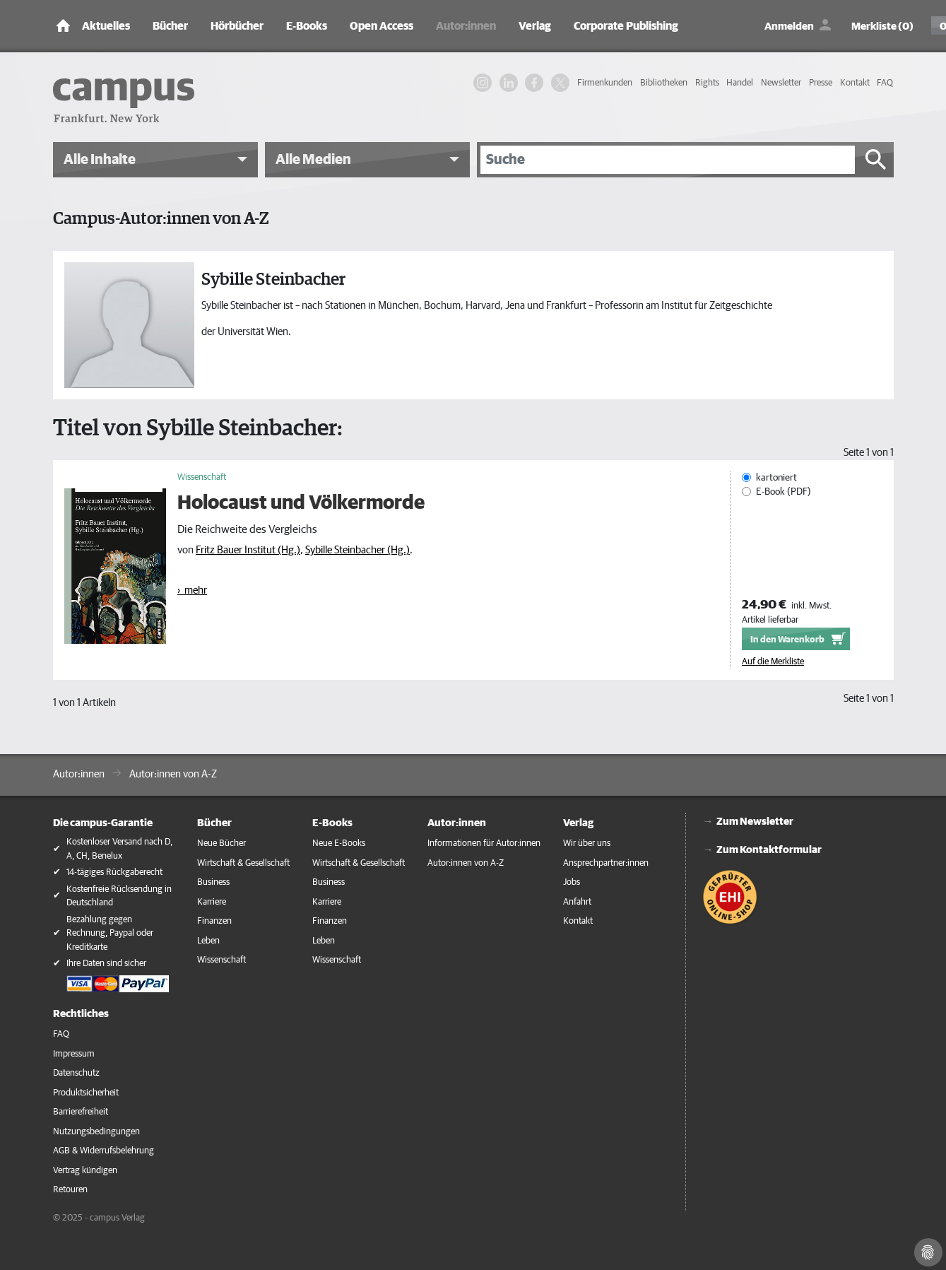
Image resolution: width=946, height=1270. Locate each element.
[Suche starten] (876, 159)
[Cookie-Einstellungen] (928, 1252)
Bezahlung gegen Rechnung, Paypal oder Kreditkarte (109, 933)
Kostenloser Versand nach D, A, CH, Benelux (119, 849)
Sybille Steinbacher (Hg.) (357, 550)
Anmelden (789, 26)
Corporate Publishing (626, 26)
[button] (155, 159)
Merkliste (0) (882, 26)
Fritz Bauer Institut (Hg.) (248, 550)
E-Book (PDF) (783, 492)
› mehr (192, 590)
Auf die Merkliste (773, 661)
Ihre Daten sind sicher (106, 963)
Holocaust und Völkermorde (301, 503)
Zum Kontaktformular (769, 850)
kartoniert (776, 478)
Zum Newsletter (754, 821)
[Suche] (667, 160)
